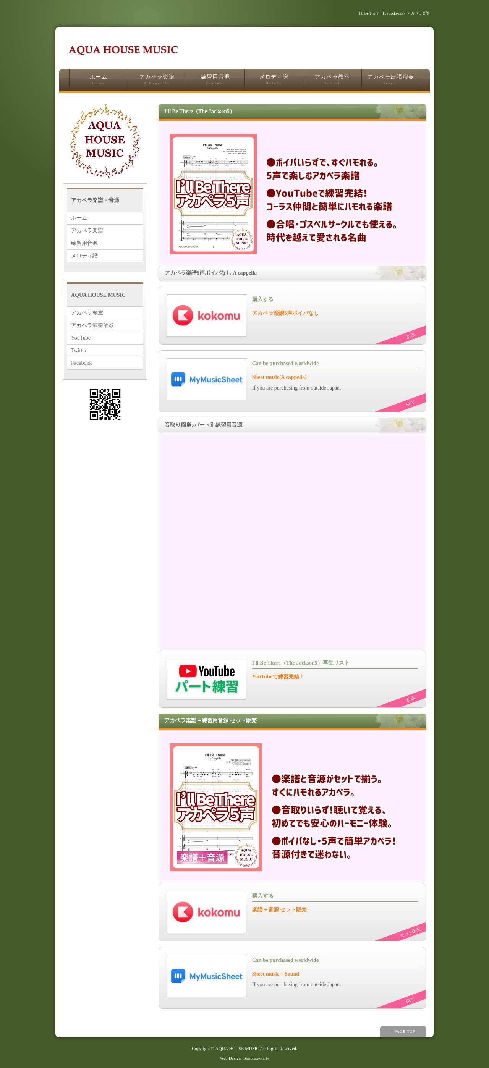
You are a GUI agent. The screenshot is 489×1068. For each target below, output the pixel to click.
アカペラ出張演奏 (391, 79)
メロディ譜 (274, 79)
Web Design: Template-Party (244, 1058)
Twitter (78, 350)
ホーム (99, 79)
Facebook (81, 363)
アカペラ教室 (332, 79)
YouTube (81, 338)
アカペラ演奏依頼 (92, 325)
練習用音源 (215, 79)
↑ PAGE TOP (403, 1031)
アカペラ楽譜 (157, 79)
